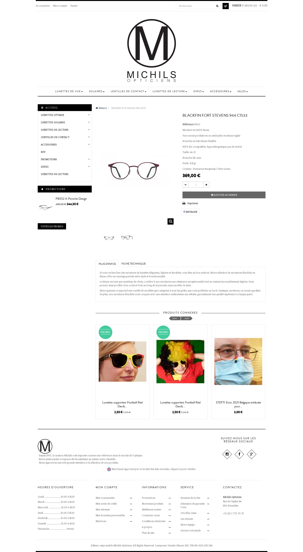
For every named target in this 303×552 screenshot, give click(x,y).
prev (174, 318)
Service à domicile (191, 530)
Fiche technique (133, 264)
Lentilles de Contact (55, 137)
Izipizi (44, 166)
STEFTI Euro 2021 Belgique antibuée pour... (238, 404)
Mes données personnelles (110, 515)
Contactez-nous (151, 515)
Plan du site (148, 533)
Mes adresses (103, 509)
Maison (101, 108)
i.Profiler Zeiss (188, 513)
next (186, 318)
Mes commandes (105, 498)
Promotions (49, 159)
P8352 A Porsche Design (71, 199)
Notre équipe (188, 524)
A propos (147, 527)
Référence (188, 124)
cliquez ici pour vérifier (183, 469)
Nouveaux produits (152, 503)
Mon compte (60, 5)
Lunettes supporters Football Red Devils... (122, 404)
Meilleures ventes (151, 509)
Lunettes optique (52, 115)
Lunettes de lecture (54, 174)
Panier (74, 5)
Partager (190, 211)
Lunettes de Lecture (54, 129)
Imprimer (192, 203)
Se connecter (43, 5)
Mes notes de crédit (106, 503)
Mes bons (101, 521)
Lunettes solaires (53, 122)
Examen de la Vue (190, 498)
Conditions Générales (153, 521)
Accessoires (49, 144)
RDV (43, 152)
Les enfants (187, 519)
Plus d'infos (107, 264)
